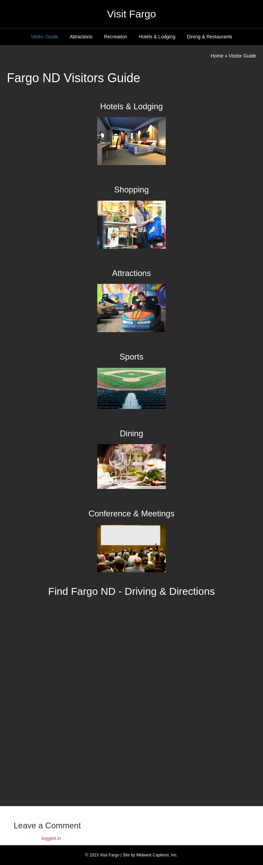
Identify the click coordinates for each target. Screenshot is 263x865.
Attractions (81, 36)
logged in (51, 838)
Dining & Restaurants (209, 36)
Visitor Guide (44, 36)
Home (217, 56)
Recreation (115, 36)
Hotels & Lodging (157, 36)
